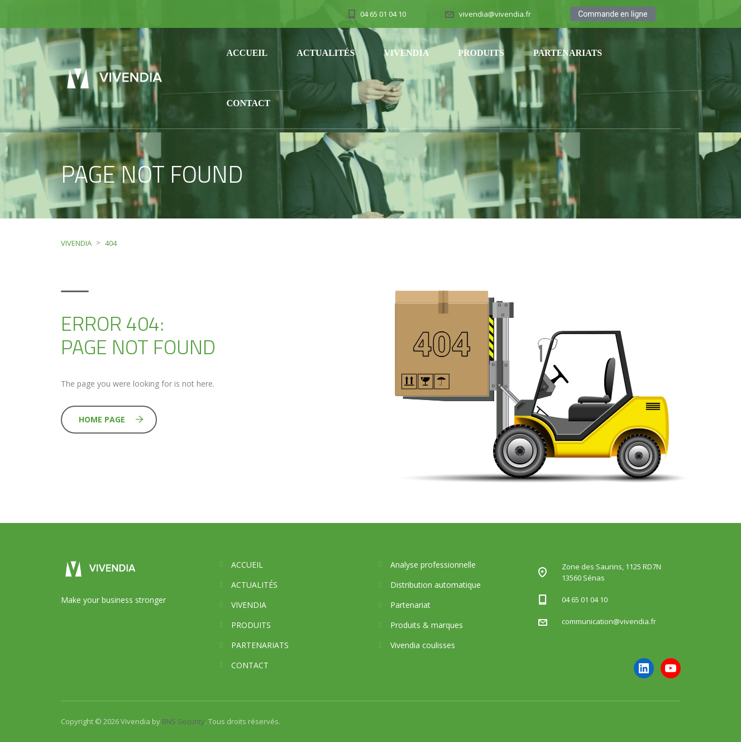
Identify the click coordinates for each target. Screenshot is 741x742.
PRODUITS (481, 53)
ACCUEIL (246, 53)
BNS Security (183, 721)
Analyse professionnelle (433, 564)
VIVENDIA (406, 53)
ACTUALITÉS (326, 53)
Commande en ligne (612, 13)
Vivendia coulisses (422, 645)
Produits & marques (426, 625)
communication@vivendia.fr (609, 621)
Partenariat (410, 605)
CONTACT (248, 103)
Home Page (111, 419)
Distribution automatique (435, 584)
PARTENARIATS (567, 53)
